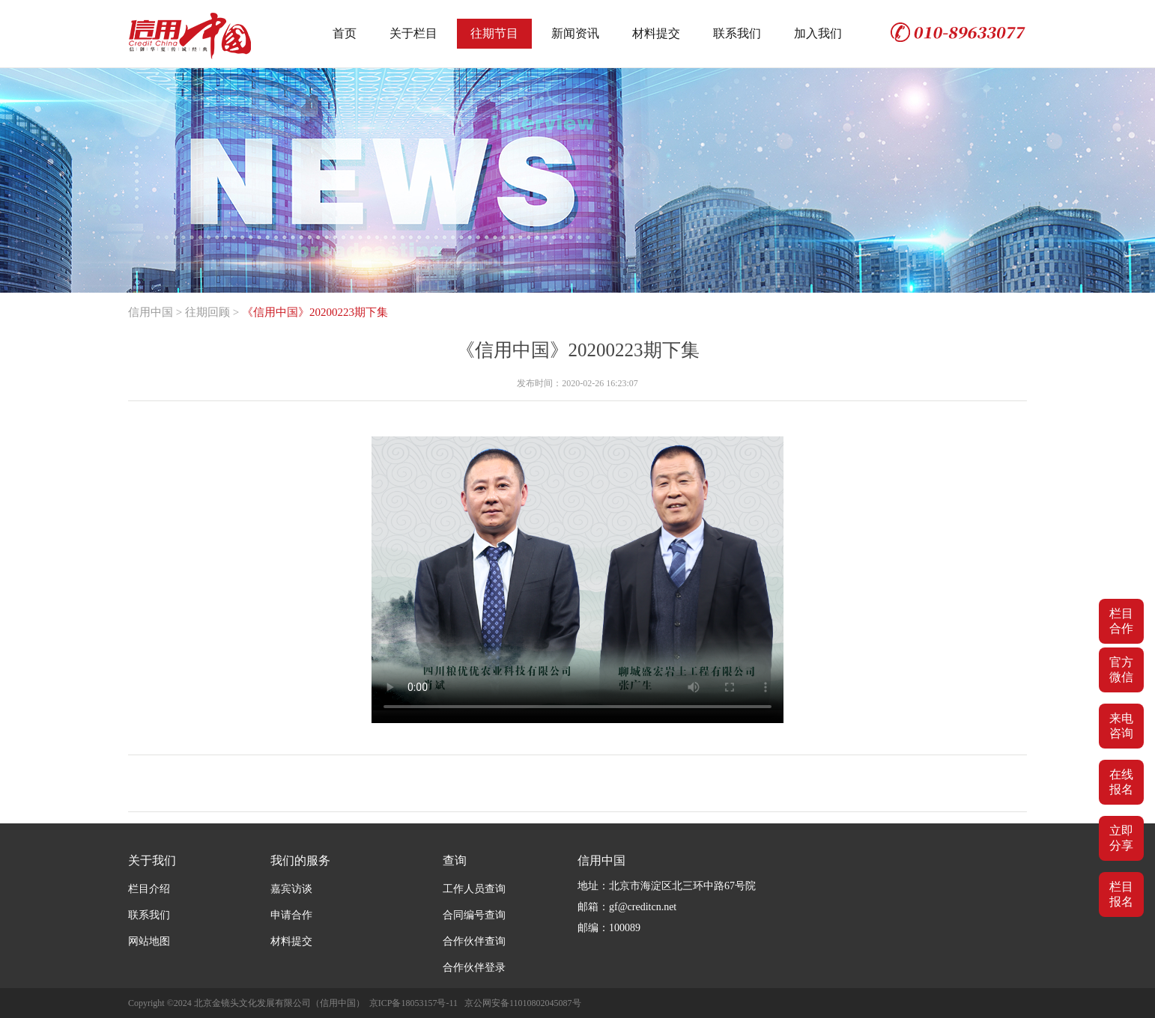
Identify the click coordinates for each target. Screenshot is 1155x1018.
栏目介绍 (149, 888)
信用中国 (150, 312)
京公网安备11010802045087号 (522, 1003)
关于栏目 (413, 33)
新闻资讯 (575, 33)
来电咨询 (1121, 726)
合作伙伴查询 (474, 941)
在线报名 (1121, 782)
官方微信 (1121, 669)
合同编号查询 (474, 915)
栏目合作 (1121, 621)
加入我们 (818, 33)
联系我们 (737, 33)
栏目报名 (1121, 894)
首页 (345, 33)
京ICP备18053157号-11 (413, 1003)
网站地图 (149, 941)
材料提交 (656, 33)
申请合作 (291, 915)
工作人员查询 (474, 888)
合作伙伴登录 (474, 967)
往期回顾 (207, 312)
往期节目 (494, 33)
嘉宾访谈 (291, 888)
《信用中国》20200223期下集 (315, 312)
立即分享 (1121, 838)
